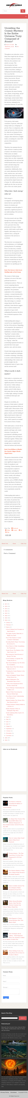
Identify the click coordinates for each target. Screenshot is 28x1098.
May (7, 719)
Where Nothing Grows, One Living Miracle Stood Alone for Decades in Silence (16, 952)
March (8, 627)
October (8, 731)
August (8, 726)
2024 (6, 620)
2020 (6, 611)
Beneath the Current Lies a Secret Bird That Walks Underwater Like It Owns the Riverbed (13, 1028)
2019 (6, 608)
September (9, 728)
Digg (7, 532)
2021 (6, 613)
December (9, 735)
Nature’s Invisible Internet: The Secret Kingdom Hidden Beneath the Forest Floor (16, 887)
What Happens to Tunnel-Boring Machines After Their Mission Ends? (16, 920)
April (7, 717)
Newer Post (5, 543)
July (7, 724)
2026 (6, 740)
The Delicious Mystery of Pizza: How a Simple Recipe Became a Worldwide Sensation (17, 872)
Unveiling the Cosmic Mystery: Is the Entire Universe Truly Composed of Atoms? (13, 35)
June (7, 721)
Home (14, 543)
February (8, 625)
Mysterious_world (9, 46)
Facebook (15, 528)
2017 (6, 604)
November (9, 733)
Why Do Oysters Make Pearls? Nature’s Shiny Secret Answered (16, 840)
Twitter (7, 530)
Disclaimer (13, 1092)
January (8, 622)
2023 (6, 618)
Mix (20, 530)
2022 (6, 615)
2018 (6, 606)
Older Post (23, 543)
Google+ (14, 530)
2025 (6, 738)
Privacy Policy (5, 1092)
